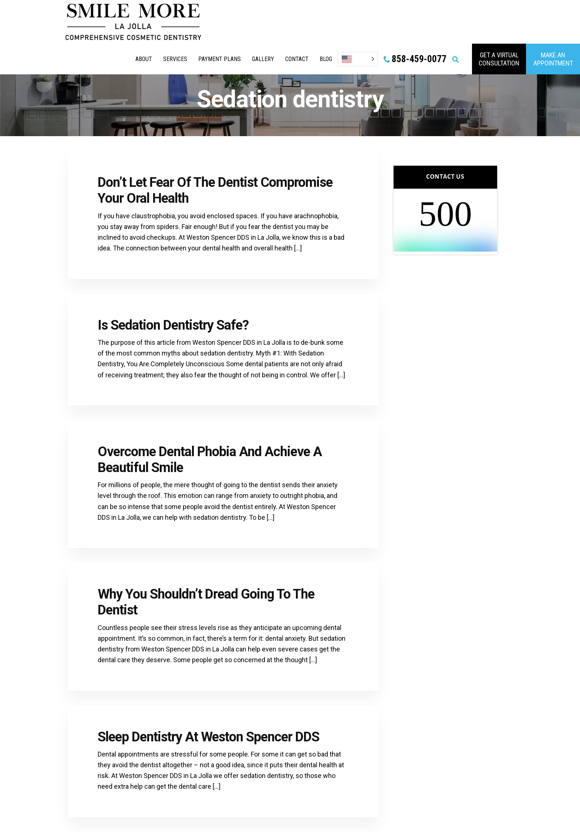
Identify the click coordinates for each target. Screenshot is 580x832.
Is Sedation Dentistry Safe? (173, 325)
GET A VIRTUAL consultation (499, 59)
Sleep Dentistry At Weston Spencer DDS (208, 737)
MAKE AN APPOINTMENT (553, 59)
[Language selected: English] (358, 59)
